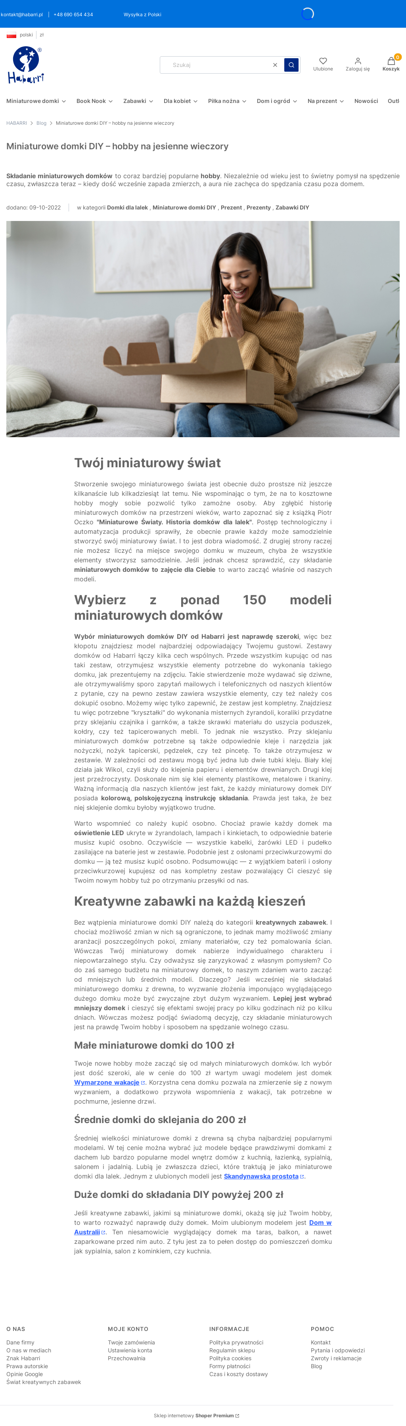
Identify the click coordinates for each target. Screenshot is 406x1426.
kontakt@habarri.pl (22, 14)
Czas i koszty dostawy (238, 1374)
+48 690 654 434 (73, 14)
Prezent (231, 207)
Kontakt (321, 1342)
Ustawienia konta (130, 1350)
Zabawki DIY (292, 207)
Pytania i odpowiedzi (338, 1350)
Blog (41, 123)
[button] (291, 65)
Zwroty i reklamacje (336, 1358)
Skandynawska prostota (261, 1176)
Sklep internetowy (194, 1415)
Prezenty (259, 207)
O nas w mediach (28, 1350)
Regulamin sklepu (232, 1350)
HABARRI (16, 123)
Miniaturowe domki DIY (184, 207)
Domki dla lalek (127, 207)
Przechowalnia (127, 1358)
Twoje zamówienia (131, 1342)
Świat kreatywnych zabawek (43, 1381)
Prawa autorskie (27, 1366)
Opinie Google (24, 1374)
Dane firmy (20, 1342)
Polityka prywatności (236, 1342)
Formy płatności (229, 1366)
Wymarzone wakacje (107, 1082)
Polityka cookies (230, 1358)
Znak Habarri (23, 1358)
